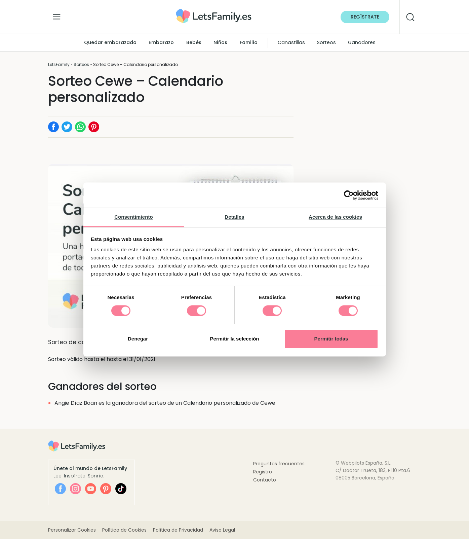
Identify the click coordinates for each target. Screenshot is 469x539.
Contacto (264, 479)
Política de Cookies (124, 530)
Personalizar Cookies (72, 530)
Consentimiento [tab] (133, 217)
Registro (262, 471)
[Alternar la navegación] (56, 15)
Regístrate (365, 16)
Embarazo (161, 42)
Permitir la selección (234, 339)
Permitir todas (331, 339)
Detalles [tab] (234, 217)
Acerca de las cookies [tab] (335, 217)
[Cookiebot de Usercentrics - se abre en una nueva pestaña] (348, 195)
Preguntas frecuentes (279, 463)
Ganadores (362, 42)
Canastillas (291, 42)
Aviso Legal (222, 530)
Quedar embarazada (110, 42)
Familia (249, 42)
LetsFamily (59, 64)
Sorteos (326, 42)
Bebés (193, 42)
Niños (220, 42)
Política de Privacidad (178, 530)
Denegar (138, 339)
